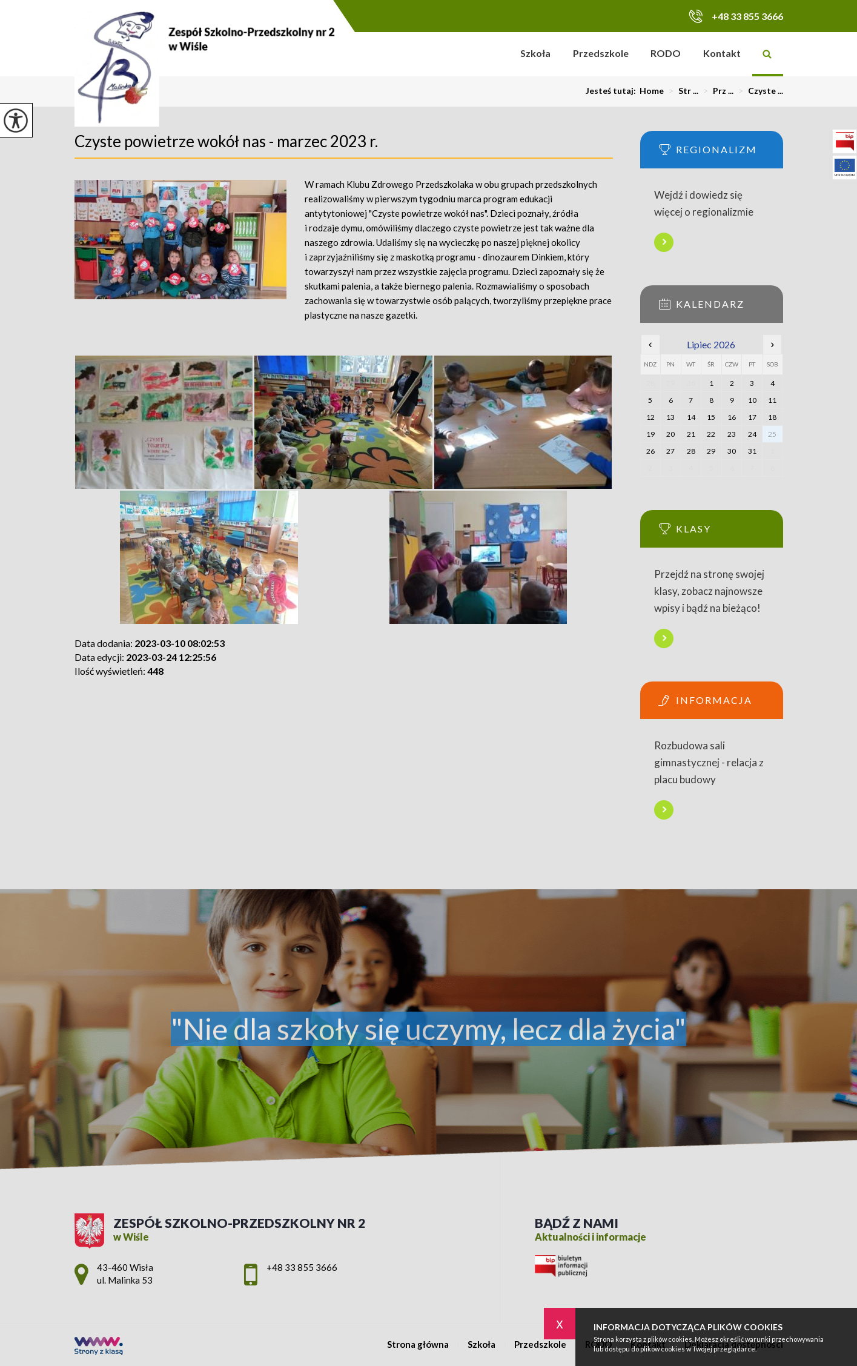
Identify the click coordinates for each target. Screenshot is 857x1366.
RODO (665, 53)
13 (670, 417)
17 (752, 417)
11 (772, 400)
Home (652, 91)
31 (752, 451)
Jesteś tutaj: (613, 91)
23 (731, 434)
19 (650, 434)
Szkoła (535, 53)
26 (650, 451)
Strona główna (493, 54)
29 (711, 451)
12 (650, 417)
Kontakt (722, 53)
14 (691, 417)
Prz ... (715, 91)
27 (670, 451)
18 (772, 417)
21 (691, 434)
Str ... (681, 91)
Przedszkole (601, 53)
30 (731, 451)
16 (731, 417)
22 (711, 434)
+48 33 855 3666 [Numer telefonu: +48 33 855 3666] (301, 1267)
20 (670, 434)
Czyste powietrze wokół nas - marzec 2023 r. (226, 141)
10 (752, 400)
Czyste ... (758, 91)
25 (772, 434)
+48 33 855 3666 (736, 16)
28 (691, 451)
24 (752, 434)
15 (711, 417)
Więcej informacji (663, 242)
